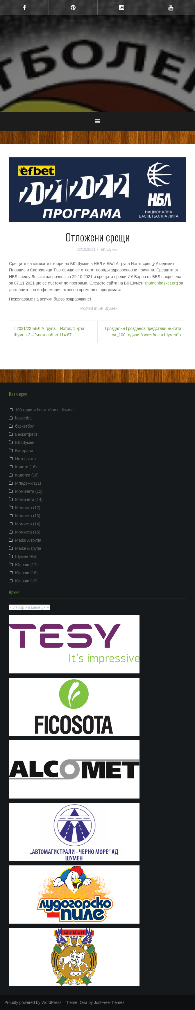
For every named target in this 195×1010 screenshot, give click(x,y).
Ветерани (24, 450)
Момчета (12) (27, 507)
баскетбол (24, 426)
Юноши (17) (26, 564)
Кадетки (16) (27, 475)
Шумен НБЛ (26, 556)
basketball (24, 418)
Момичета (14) (29, 499)
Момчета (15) (27, 532)
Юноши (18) (26, 572)
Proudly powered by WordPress (33, 1002)
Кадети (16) (26, 467)
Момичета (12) (29, 491)
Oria (83, 1002)
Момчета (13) (27, 515)
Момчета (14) (27, 524)
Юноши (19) (26, 581)
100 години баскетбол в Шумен (44, 410)
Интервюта (25, 458)
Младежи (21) (28, 483)
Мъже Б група (28, 548)
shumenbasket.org (161, 283)
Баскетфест (26, 434)
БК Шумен (109, 249)
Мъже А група (28, 540)
